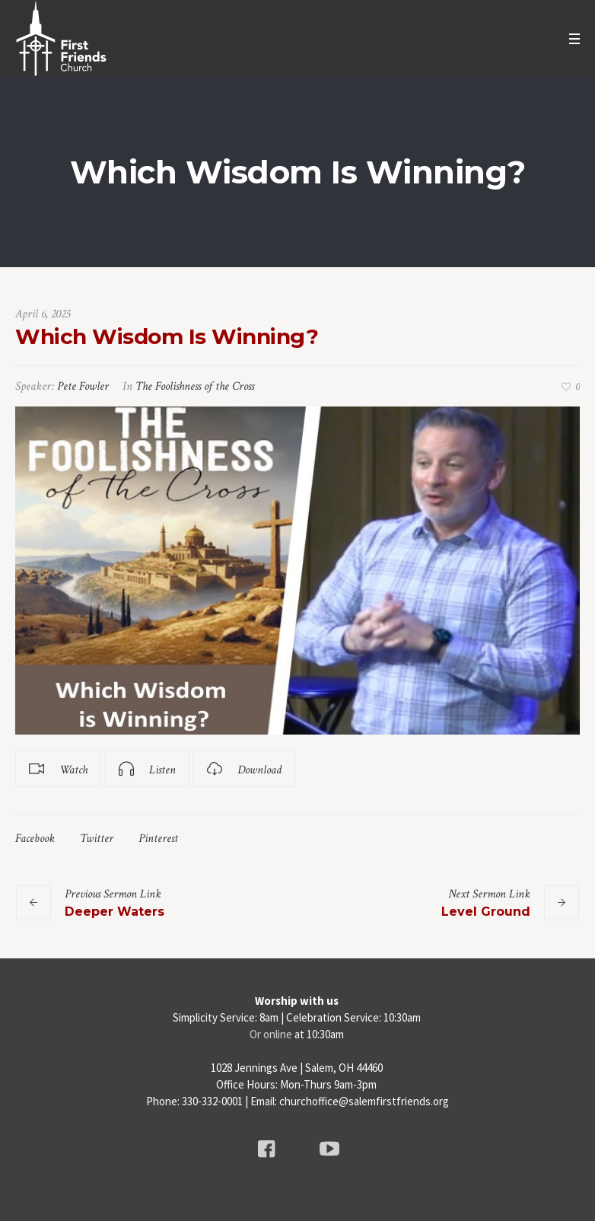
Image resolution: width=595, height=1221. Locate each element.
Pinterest (158, 838)
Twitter (96, 838)
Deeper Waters (114, 911)
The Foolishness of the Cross (194, 386)
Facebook (35, 838)
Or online (271, 1034)
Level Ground (485, 911)
